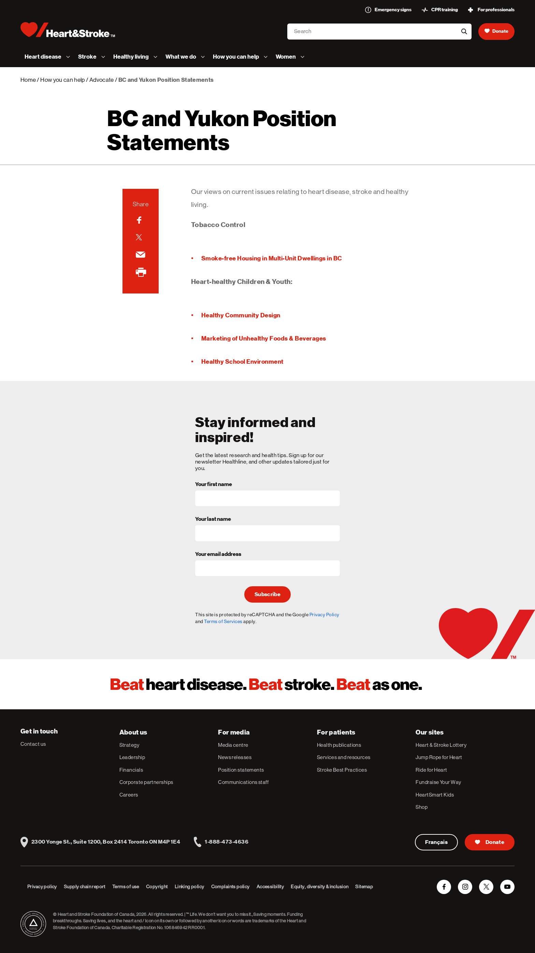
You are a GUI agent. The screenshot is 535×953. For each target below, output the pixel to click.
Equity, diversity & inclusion (319, 886)
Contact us (33, 744)
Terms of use (125, 886)
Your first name (213, 485)
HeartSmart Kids (435, 795)
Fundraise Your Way (438, 782)
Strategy (129, 745)
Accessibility (270, 886)
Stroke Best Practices (342, 770)
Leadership (132, 757)
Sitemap (364, 886)
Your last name (213, 519)
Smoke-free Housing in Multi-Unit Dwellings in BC (271, 258)
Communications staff (243, 782)
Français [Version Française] (436, 842)
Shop (422, 807)
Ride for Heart (431, 770)
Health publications (339, 745)
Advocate (101, 79)
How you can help (62, 79)
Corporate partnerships (146, 782)
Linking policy (189, 886)
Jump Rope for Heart (439, 757)
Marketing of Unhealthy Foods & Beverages (263, 338)
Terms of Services (223, 621)
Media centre (233, 745)
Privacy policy (42, 886)
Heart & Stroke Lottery (441, 745)
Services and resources (344, 757)
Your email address (218, 554)
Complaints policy (230, 886)
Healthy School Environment (242, 361)
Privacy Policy (324, 614)
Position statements (241, 770)
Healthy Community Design (240, 315)
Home (28, 79)
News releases (234, 757)
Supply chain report (84, 886)
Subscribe (267, 594)
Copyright (157, 886)
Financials (131, 770)
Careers (128, 795)
